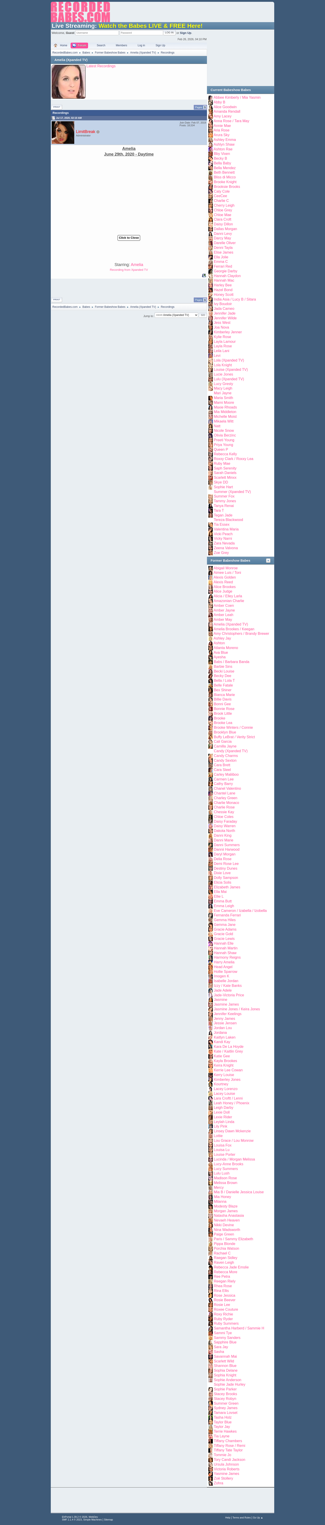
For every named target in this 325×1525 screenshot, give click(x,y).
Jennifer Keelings (227, 1014)
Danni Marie (223, 840)
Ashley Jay (222, 638)
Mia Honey (222, 1197)
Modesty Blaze (225, 1206)
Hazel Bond (223, 290)
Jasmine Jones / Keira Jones (237, 1009)
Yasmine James (226, 1474)
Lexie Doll (222, 1112)
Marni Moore (224, 402)
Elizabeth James (227, 887)
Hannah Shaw (225, 953)
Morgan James (226, 1211)
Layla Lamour (225, 341)
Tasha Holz (223, 1417)
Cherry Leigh (224, 205)
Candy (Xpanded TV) (231, 751)
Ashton (219, 643)
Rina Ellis (221, 1291)
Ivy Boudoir (223, 304)
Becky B (220, 158)
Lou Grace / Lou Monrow (233, 1140)
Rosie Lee (222, 1305)
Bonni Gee (222, 704)
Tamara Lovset (225, 1413)
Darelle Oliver (225, 243)
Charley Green (225, 798)
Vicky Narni (223, 538)
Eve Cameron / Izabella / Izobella (240, 911)
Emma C (221, 262)
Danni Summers (227, 845)
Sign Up (185, 33)
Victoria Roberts (226, 1469)
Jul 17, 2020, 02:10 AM (69, 118)
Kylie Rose (222, 337)
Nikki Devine (224, 1225)
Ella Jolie (221, 257)
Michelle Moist (225, 416)
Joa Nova (221, 327)
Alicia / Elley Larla (228, 596)
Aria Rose (222, 130)
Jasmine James (226, 1004)
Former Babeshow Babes (230, 560)
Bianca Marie (224, 695)
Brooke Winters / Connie (233, 727)
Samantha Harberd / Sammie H (239, 1328)
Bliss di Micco (225, 177)
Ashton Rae (223, 149)
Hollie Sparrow (225, 972)
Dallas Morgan (225, 229)
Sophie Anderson (227, 1380)
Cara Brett (222, 765)
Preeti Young (224, 440)
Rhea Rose (223, 1286)
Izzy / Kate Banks (228, 986)
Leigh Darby (223, 1107)
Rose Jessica (224, 1295)
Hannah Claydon (227, 276)
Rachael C (222, 1253)
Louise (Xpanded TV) (231, 369)
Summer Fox (224, 496)
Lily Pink (220, 1126)
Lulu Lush (221, 1173)
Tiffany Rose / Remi (229, 1446)
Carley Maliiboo (226, 774)
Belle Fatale (223, 685)
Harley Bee (223, 285)
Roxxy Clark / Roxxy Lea (233, 459)
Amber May (223, 619)
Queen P (221, 449)
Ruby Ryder (223, 1319)
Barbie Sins (223, 666)
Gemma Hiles (225, 920)
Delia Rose (222, 859)
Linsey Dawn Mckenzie (232, 1131)
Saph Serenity (225, 468)
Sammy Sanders (227, 1338)
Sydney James (225, 1408)
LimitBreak (85, 131)
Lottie (218, 1136)
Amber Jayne (224, 610)
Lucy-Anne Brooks (228, 1164)
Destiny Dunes (225, 868)
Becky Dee (222, 676)
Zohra (218, 1483)
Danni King (222, 835)
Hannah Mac (224, 280)
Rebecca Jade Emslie (231, 1267)
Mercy (219, 1187)
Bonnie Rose (224, 709)
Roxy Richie (223, 1314)
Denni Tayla (223, 248)
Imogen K (221, 976)
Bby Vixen (222, 154)
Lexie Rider (223, 1117)
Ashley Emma (225, 140)
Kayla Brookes (225, 1061)
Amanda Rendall (227, 111)
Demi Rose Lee (226, 864)
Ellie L (219, 896)
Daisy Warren (224, 826)
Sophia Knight (225, 1375)
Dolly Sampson (226, 878)
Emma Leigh (224, 906)
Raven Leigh (224, 1262)
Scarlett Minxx (225, 477)
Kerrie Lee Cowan (228, 1070)
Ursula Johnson (226, 1464)
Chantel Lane (224, 793)
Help (227, 1517)
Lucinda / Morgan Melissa (234, 1159)
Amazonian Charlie (229, 601)
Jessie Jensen (225, 1023)
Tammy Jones (225, 501)
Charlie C (221, 201)
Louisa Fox (222, 1145)
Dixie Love (222, 873)
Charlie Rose (224, 807)
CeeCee (220, 196)
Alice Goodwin (225, 107)
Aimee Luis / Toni (227, 573)
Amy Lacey (223, 116)
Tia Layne (222, 1436)
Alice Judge (223, 591)
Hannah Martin (225, 948)
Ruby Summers (226, 1323)
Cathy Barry (223, 784)
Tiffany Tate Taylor (228, 1450)
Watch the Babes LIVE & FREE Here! (150, 25)
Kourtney (221, 1084)
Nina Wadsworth (227, 1230)
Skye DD (221, 482)
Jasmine (220, 1000)
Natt (217, 426)
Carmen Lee (224, 779)
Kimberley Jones (227, 1079)
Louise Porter (224, 1154)
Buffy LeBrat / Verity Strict (234, 737)
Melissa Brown (225, 1183)
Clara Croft (222, 219)
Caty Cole (222, 191)
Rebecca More (225, 1272)
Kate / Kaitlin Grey (228, 1051)
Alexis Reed (223, 582)
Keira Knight (223, 1065)
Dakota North (224, 831)
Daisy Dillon (223, 224)
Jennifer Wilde (225, 318)
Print (56, 107)
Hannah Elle (223, 943)
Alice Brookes (225, 587)
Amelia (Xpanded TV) (71, 60)
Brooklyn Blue (225, 732)
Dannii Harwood (226, 849)
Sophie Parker (225, 1389)
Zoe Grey (221, 553)
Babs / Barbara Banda (231, 662)
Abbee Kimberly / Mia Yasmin (237, 97)
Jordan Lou (223, 1028)
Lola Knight (223, 365)
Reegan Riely (224, 1281)
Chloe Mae (222, 215)
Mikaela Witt (223, 421)
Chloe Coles (223, 817)
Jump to (148, 316)
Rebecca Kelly (225, 454)
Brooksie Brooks (227, 187)
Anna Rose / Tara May (231, 121)
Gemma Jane (224, 925)
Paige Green (224, 1234)
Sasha (219, 1352)
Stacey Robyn (225, 1399)
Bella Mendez (225, 168)
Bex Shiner (222, 690)
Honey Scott (223, 295)
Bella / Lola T (224, 680)
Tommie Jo (222, 1455)
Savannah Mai (225, 1356)
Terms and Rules (241, 1517)
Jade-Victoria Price (229, 995)
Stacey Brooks (225, 1394)
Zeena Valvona (226, 548)
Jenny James (224, 1019)
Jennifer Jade (224, 313)
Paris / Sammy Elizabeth (233, 1239)
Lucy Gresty (223, 384)
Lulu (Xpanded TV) (229, 379)
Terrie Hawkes (225, 1431)
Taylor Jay (222, 1427)
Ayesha (220, 657)
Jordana (220, 1033)
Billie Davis (222, 699)
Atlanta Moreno (226, 648)
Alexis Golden (225, 577)
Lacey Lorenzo (225, 1089)
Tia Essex (222, 524)
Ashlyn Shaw (224, 144)
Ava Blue (221, 652)
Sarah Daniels (225, 473)
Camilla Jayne (225, 746)
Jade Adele (223, 990)
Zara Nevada (224, 543)
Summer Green (226, 1403)
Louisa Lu (221, 1150)
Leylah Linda (224, 1122)
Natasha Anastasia (229, 1215)
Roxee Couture (226, 1309)
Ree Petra (222, 1276)
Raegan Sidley (225, 1258)
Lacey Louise (224, 1093)
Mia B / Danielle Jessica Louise (239, 1192)
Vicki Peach (223, 534)
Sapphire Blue (225, 1342)
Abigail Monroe (226, 568)
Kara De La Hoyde (229, 1047)
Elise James (223, 252)
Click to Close (129, 237)
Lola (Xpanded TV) (229, 360)
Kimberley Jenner (228, 332)
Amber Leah (223, 615)
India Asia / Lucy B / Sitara (235, 299)
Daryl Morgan (224, 854)
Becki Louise (224, 671)
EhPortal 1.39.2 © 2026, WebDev (80, 1517)
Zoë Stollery (223, 1478)
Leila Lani (221, 351)
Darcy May (222, 238)
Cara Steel (222, 770)
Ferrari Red (223, 266)
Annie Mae (222, 126)
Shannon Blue (225, 1366)
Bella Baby (222, 163)
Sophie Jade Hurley (229, 1384)
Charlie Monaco (226, 803)
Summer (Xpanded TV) (232, 492)
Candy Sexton (225, 760)
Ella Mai (220, 892)
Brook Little (223, 713)
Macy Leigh (223, 388)
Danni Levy (223, 234)
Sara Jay (221, 1347)
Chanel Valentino (227, 788)
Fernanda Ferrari (227, 915)
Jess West (222, 323)
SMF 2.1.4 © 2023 (72, 1519)
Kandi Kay (222, 1042)
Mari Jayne (222, 393)
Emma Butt (223, 901)
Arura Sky (222, 135)
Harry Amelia (224, 962)
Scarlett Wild (224, 1361)
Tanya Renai (224, 506)
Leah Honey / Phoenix (231, 1103)
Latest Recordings (101, 66)
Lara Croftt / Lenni (228, 1098)
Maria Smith (223, 398)
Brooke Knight (225, 182)
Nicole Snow (224, 430)
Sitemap (108, 1519)
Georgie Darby (225, 271)
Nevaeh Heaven (227, 1220)
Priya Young (223, 445)
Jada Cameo (224, 309)
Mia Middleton (225, 412)
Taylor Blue (223, 1422)
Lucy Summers (226, 1169)
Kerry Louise (224, 1075)
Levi (217, 355)
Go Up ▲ (258, 1517)
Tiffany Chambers (228, 1441)
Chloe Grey (223, 210)
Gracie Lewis (224, 939)
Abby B (219, 102)
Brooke (219, 718)
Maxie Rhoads (225, 407)
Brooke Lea (223, 723)
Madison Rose (225, 1178)
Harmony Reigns (227, 957)
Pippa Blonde (224, 1244)
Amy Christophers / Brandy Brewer (241, 633)
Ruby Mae (222, 463)
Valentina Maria (226, 529)
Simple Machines (92, 1519)
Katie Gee (222, 1056)
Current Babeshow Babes (231, 90)
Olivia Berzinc (225, 435)
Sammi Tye (223, 1333)
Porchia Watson (226, 1248)
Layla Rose (223, 346)
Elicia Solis (222, 882)
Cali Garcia (223, 741)
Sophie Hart (223, 487)
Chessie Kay (224, 812)
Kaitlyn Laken (224, 1037)
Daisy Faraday (225, 821)
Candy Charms (226, 756)
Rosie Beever (224, 1300)
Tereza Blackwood (228, 520)
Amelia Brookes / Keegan (234, 629)
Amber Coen (224, 605)
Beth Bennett (224, 172)
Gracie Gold (223, 934)
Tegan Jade (223, 515)
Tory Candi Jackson (229, 1460)
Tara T (219, 510)
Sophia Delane (225, 1370)
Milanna (220, 1201)
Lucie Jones (223, 374)
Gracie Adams (225, 929)
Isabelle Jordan (226, 981)
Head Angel (223, 967)
